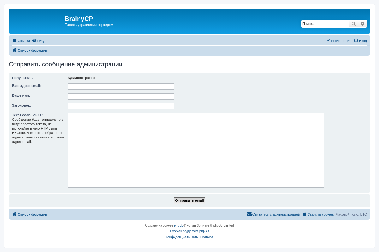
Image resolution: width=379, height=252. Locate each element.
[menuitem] (38, 41)
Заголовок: (21, 105)
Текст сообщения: (27, 115)
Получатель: (23, 78)
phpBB (179, 225)
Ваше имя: (21, 95)
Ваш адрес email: (26, 86)
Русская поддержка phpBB (189, 231)
